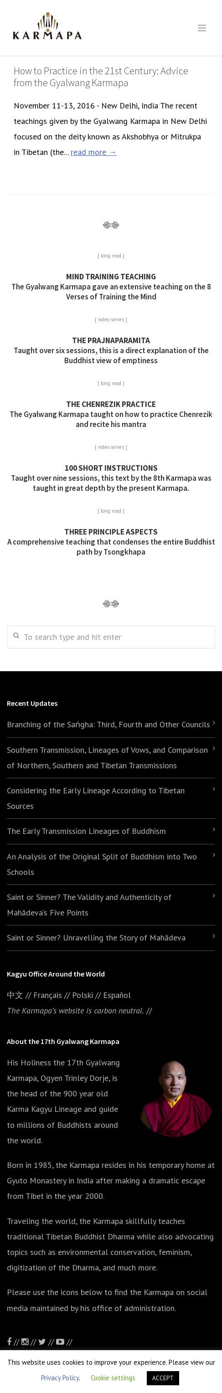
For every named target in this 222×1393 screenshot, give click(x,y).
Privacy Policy (60, 1377)
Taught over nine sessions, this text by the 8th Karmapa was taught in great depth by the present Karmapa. (111, 478)
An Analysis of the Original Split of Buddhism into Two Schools (102, 864)
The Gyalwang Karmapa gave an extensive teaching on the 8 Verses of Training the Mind (111, 287)
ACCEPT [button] (163, 1378)
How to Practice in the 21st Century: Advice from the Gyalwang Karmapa (101, 76)
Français (47, 995)
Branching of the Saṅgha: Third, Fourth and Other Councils (108, 724)
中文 (15, 995)
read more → (94, 152)
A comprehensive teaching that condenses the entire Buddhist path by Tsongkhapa (111, 542)
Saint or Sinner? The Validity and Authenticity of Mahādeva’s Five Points (89, 905)
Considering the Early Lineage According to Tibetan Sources (96, 798)
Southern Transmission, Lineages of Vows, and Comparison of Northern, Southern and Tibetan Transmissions (107, 758)
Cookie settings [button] (113, 1377)
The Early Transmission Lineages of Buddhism (86, 831)
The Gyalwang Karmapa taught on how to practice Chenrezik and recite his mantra (111, 414)
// (47, 1341)
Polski (82, 995)
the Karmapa (77, 1165)
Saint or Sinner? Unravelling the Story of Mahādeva (96, 937)
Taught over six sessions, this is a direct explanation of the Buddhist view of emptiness (111, 350)
